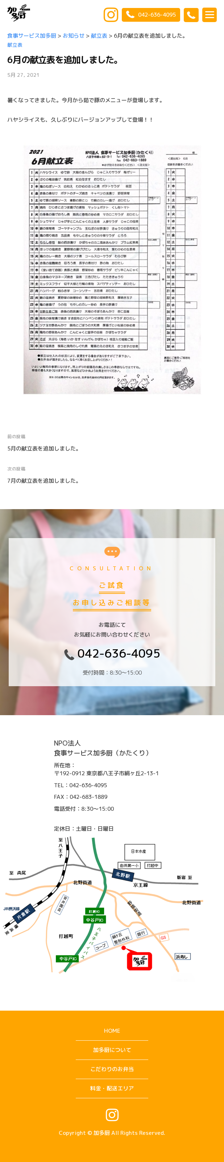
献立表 (14, 44)
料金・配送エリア (112, 1088)
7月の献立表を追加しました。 (44, 480)
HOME (112, 1031)
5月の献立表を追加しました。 (44, 448)
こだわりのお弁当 (112, 1069)
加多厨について (112, 1050)
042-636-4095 (151, 14)
